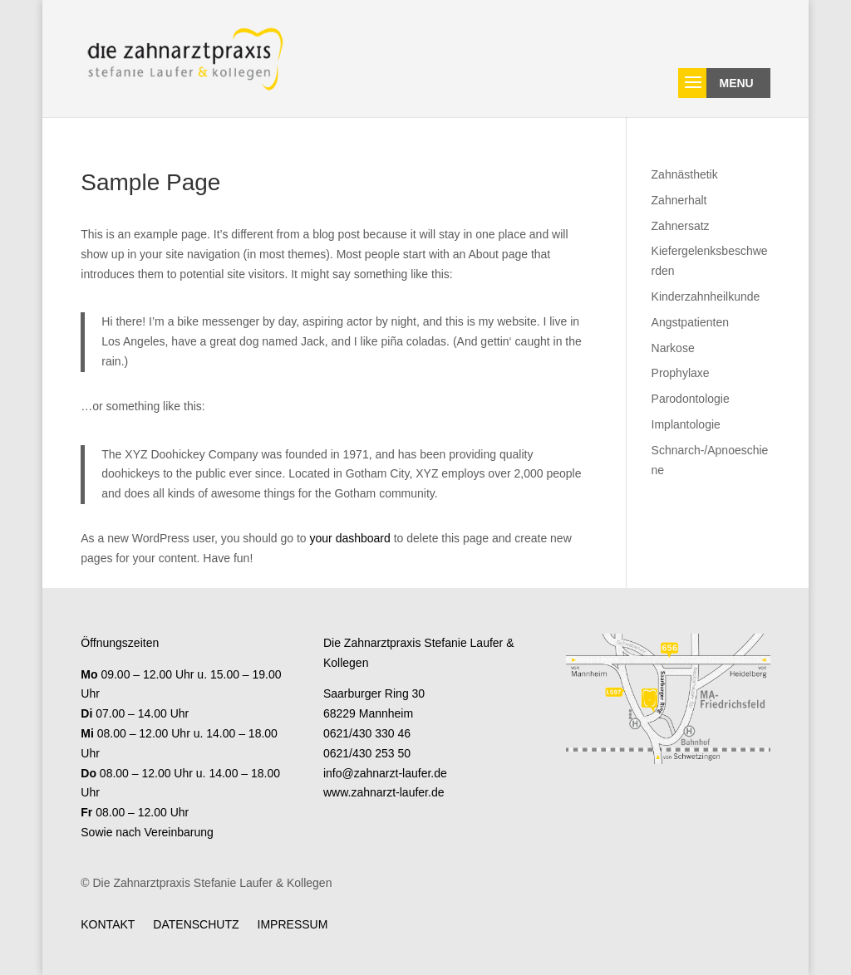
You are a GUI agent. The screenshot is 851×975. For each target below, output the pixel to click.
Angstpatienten (690, 322)
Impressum (293, 924)
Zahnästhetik (685, 174)
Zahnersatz (681, 226)
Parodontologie (691, 398)
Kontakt (108, 924)
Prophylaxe (681, 373)
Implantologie (686, 424)
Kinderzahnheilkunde (706, 296)
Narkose (673, 348)
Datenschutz (196, 924)
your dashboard (350, 538)
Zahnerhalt (679, 200)
